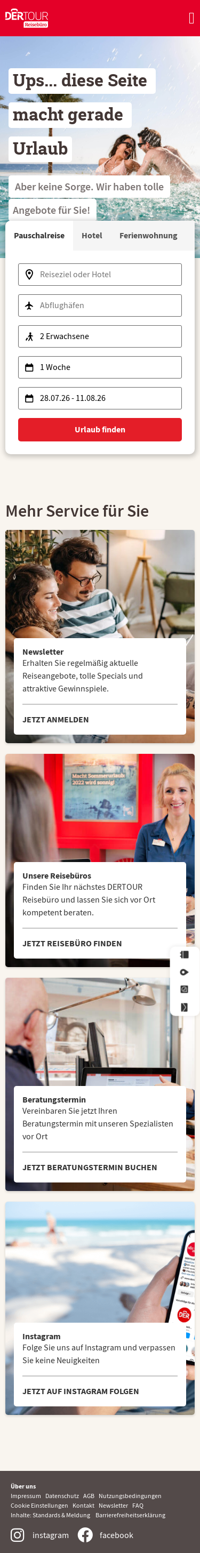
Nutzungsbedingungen (130, 1496)
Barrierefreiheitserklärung (130, 1515)
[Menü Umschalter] (192, 18)
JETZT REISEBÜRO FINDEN (72, 943)
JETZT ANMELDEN (55, 719)
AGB (91, 1496)
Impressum (28, 1496)
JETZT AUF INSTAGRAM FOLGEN (80, 1391)
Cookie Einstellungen (40, 1505)
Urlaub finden (100, 429)
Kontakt (83, 1505)
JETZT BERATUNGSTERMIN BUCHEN (89, 1167)
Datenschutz (64, 1496)
